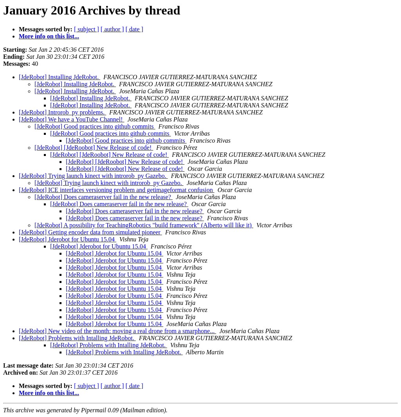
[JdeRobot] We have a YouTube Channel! (71, 119)
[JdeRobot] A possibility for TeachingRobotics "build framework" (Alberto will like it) (143, 225)
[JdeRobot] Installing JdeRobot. (59, 77)
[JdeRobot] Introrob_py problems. (62, 112)
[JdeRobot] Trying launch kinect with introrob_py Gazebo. (93, 175)
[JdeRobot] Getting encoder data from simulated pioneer (90, 232)
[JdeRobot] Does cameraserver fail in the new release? (103, 197)
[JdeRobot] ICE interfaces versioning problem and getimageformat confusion (116, 190)
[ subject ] (86, 29)
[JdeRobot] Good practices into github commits (94, 126)
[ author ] (112, 29)
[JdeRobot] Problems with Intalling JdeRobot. (77, 338)
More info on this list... (49, 36)
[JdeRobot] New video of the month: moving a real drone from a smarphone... (117, 331)
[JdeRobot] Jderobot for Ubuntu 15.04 (67, 239)
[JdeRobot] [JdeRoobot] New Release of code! (93, 147)
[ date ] (134, 29)
